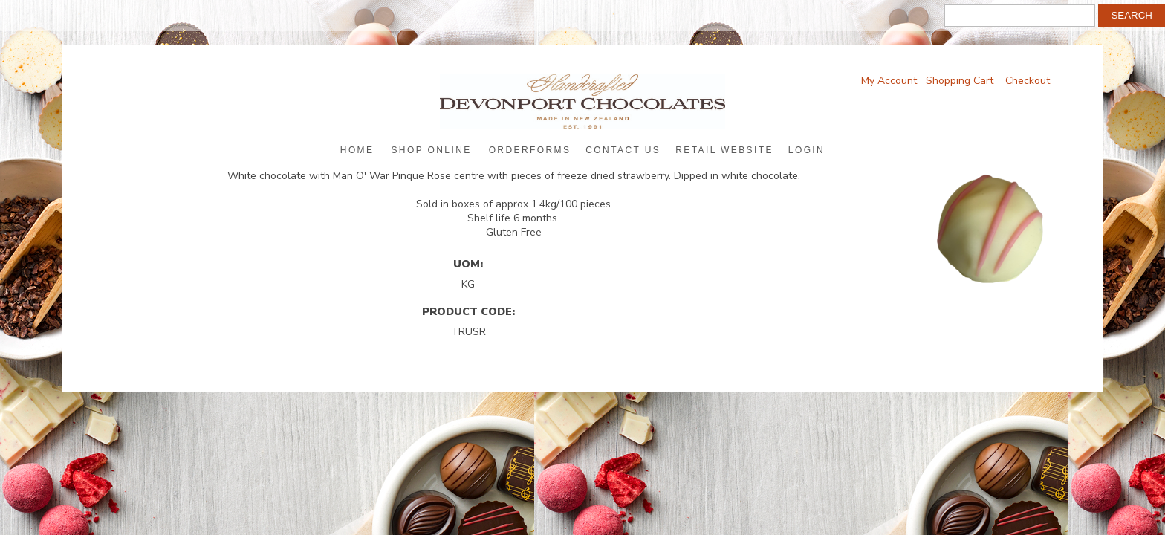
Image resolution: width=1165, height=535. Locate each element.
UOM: (468, 263)
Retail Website (724, 150)
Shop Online (431, 150)
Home (357, 150)
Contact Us (623, 150)
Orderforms (530, 150)
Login (806, 150)
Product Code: (468, 311)
